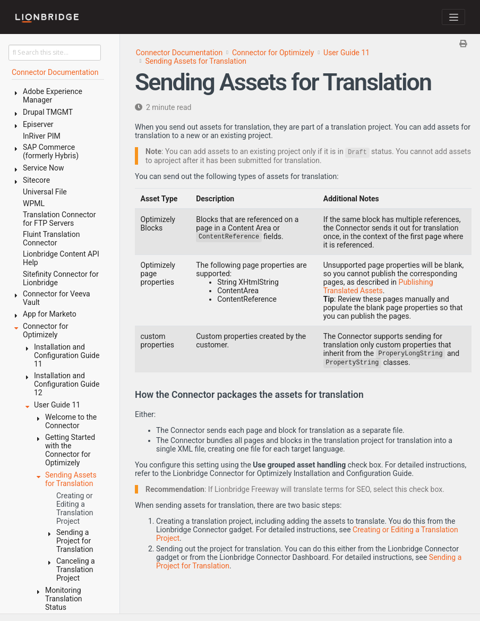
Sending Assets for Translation (195, 61)
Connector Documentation (179, 52)
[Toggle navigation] (453, 17)
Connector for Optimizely (273, 52)
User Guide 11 (346, 52)
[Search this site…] (54, 53)
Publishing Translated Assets (378, 286)
